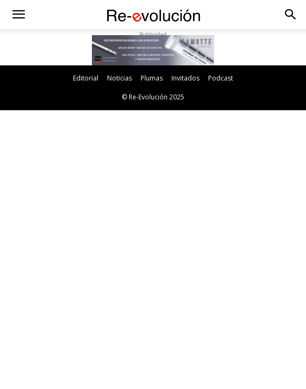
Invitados (185, 78)
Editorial (85, 78)
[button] (18, 14)
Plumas (152, 78)
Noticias (119, 78)
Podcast (220, 78)
